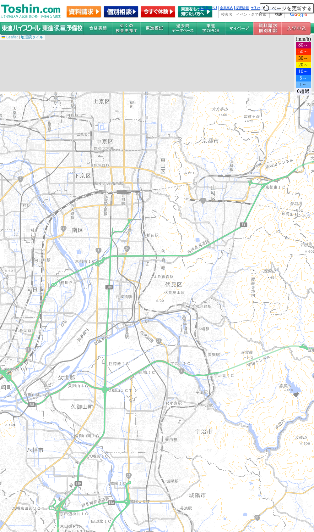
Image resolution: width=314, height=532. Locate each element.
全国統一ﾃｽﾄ (208, 8)
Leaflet (10, 37)
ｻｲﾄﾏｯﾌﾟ (257, 8)
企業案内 (226, 8)
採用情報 (242, 8)
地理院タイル (32, 37)
